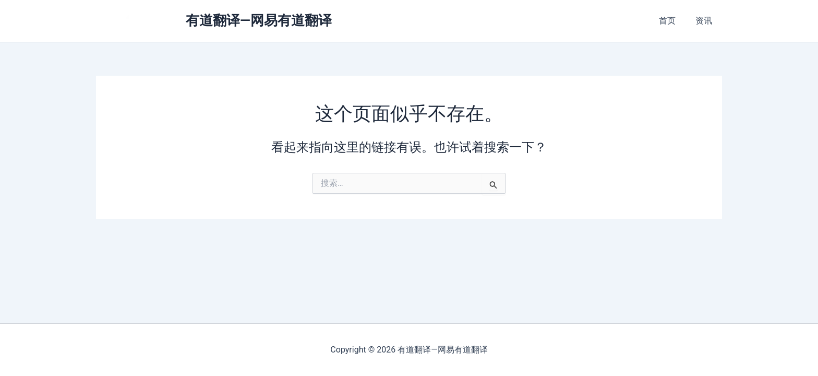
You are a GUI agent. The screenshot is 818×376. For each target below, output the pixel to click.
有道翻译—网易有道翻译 (259, 20)
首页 (672, 21)
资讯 (705, 21)
